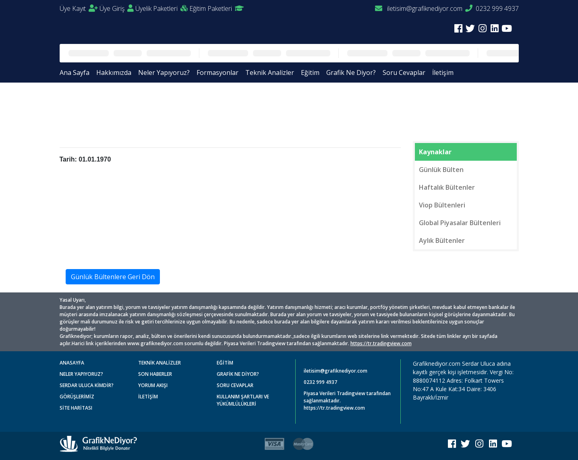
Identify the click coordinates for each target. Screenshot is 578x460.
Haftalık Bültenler (447, 187)
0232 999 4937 (492, 8)
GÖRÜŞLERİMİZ (77, 396)
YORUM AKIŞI (153, 385)
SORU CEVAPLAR (235, 385)
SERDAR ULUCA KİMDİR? (87, 385)
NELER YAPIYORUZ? (81, 374)
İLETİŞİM (148, 396)
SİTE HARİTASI (76, 407)
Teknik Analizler (269, 72)
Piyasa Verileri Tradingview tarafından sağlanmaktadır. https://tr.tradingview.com (347, 400)
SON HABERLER (155, 374)
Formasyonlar (217, 72)
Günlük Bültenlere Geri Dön (113, 276)
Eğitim (310, 72)
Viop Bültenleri (442, 205)
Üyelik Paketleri (161, 8)
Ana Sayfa (74, 72)
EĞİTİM (225, 362)
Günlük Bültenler (125, 102)
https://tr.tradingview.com (381, 343)
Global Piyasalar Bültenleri (460, 222)
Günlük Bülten (441, 169)
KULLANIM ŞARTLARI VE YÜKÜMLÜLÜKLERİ (243, 400)
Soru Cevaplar (404, 72)
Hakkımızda (113, 72)
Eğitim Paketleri (216, 8)
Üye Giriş (116, 8)
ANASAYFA (72, 362)
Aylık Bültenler (442, 240)
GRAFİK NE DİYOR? (238, 374)
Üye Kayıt (79, 8)
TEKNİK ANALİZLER (159, 362)
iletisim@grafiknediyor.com (418, 8)
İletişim (443, 72)
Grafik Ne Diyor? (351, 72)
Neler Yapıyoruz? (164, 72)
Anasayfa (79, 102)
